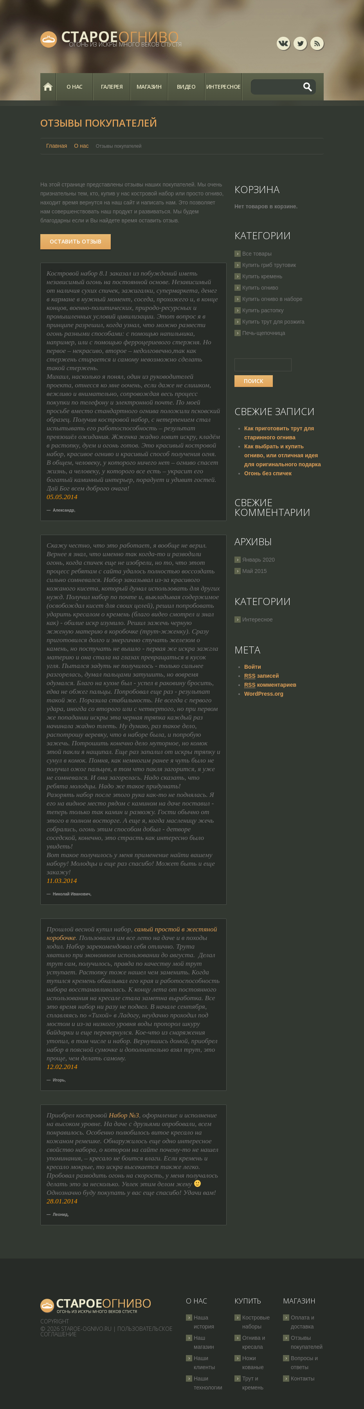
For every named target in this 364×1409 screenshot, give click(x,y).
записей (261, 676)
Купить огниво (260, 288)
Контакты (302, 1378)
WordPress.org (263, 694)
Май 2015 (254, 571)
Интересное (223, 86)
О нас (75, 86)
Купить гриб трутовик (269, 265)
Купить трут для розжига (273, 322)
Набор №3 (124, 1115)
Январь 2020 (258, 560)
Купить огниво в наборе (272, 299)
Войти (252, 667)
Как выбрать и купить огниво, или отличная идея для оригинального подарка (282, 455)
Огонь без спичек (268, 473)
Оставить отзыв (75, 241)
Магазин (149, 86)
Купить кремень (262, 276)
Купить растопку (263, 310)
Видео (186, 86)
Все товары (257, 254)
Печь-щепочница (263, 333)
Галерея (112, 86)
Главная (48, 86)
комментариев (270, 685)
